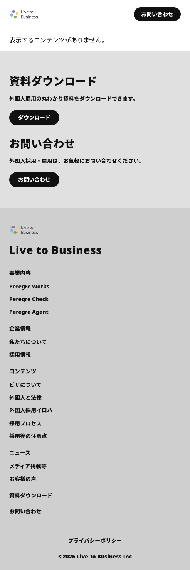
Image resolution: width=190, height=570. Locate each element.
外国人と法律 (25, 397)
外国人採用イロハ (30, 410)
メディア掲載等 (28, 466)
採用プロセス (25, 423)
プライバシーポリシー (95, 540)
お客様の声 (22, 478)
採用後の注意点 (28, 436)
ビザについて (25, 384)
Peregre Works (29, 286)
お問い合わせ (157, 14)
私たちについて (28, 342)
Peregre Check (29, 299)
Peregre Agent (29, 311)
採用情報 (20, 354)
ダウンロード (34, 117)
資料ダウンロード (30, 495)
